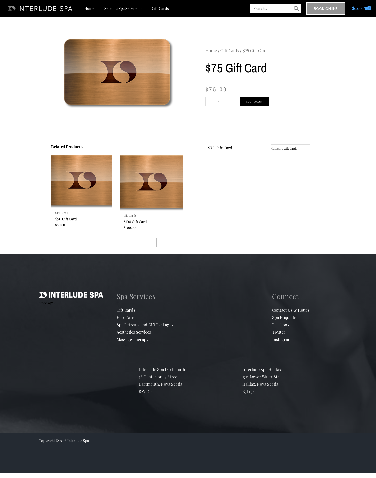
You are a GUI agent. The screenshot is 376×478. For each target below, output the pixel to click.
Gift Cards (229, 50)
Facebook (280, 330)
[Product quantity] (219, 101)
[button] (136, 8)
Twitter (278, 337)
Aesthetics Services (134, 337)
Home (211, 50)
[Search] (296, 8)
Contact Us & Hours (290, 315)
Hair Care (125, 322)
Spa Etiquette (284, 322)
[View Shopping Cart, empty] (360, 8)
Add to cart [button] (80, 245)
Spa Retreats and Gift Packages (145, 330)
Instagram (281, 345)
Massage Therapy (132, 345)
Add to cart (255, 101)
